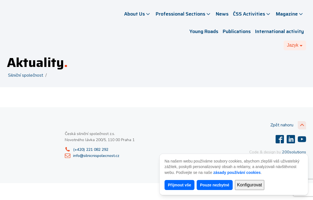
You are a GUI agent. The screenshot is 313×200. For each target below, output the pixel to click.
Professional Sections (183, 14)
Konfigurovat (249, 184)
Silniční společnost (25, 75)
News (222, 14)
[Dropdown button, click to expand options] (295, 45)
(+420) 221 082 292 (90, 149)
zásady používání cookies (237, 172)
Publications (237, 31)
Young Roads (203, 31)
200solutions (294, 152)
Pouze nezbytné (214, 185)
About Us (137, 14)
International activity (279, 31)
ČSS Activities (252, 14)
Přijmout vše (179, 185)
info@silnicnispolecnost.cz (96, 155)
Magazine (290, 14)
